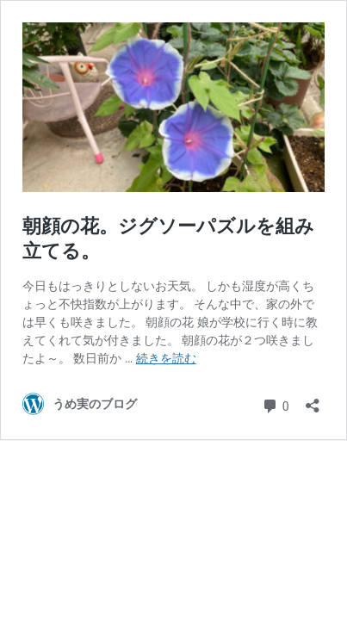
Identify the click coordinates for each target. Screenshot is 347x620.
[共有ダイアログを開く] (313, 400)
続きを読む (166, 358)
